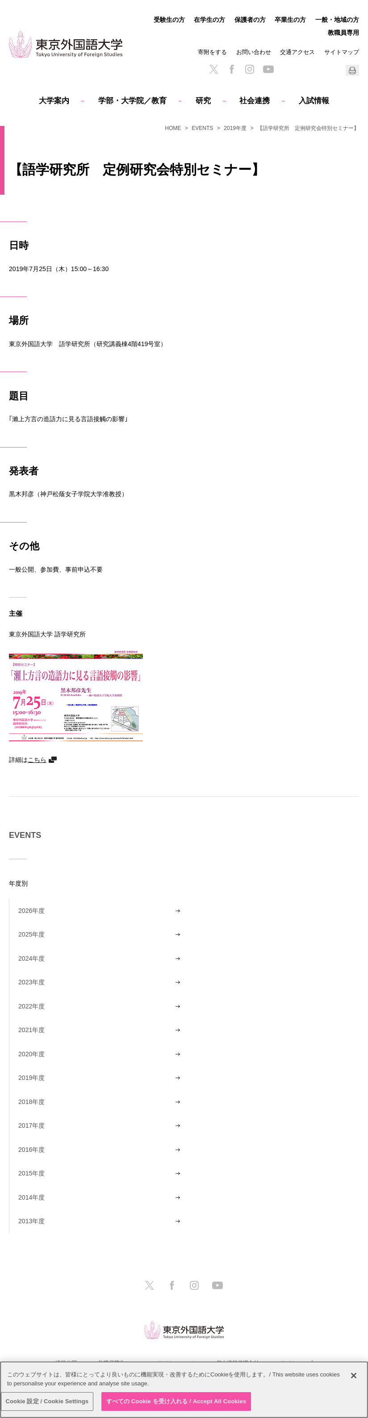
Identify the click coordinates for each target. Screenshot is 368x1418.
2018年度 (31, 1101)
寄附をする (212, 52)
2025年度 (31, 934)
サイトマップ (341, 52)
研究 (203, 100)
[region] (184, 1389)
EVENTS (202, 128)
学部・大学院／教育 (132, 100)
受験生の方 (169, 19)
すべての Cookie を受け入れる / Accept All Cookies (176, 1401)
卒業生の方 (290, 19)
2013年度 (31, 1221)
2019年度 (235, 128)
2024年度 (31, 958)
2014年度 (31, 1197)
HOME (173, 128)
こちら (37, 759)
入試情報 (314, 100)
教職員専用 (343, 32)
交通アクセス (297, 52)
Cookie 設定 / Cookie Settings (47, 1401)
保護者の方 (250, 19)
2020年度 (31, 1054)
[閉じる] (354, 1375)
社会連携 (254, 100)
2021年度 (31, 1029)
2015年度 (31, 1173)
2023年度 (31, 982)
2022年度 (31, 1006)
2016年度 (31, 1149)
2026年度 (31, 910)
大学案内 (54, 100)
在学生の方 (209, 19)
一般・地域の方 (337, 19)
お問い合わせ (253, 52)
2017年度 (31, 1125)
